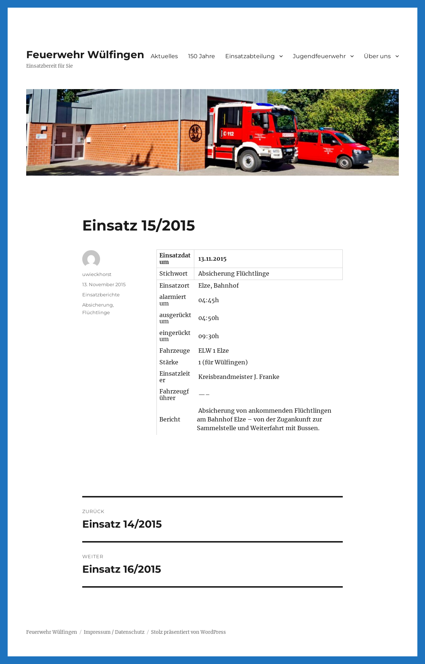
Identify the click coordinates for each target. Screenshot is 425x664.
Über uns (377, 56)
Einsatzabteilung (250, 56)
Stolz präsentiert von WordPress (188, 632)
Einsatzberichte (101, 294)
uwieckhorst (96, 274)
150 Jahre (201, 56)
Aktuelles (164, 56)
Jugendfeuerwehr (319, 56)
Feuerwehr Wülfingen (85, 54)
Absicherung (97, 305)
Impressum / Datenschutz (114, 632)
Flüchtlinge (96, 312)
